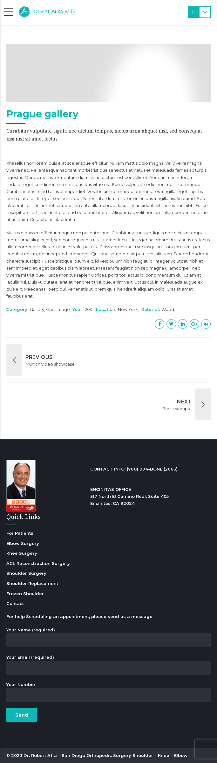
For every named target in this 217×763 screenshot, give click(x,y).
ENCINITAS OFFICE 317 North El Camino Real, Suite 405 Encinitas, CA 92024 (129, 496)
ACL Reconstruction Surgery (38, 563)
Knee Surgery (21, 553)
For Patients (19, 533)
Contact (15, 603)
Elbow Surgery (22, 543)
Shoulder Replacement (32, 583)
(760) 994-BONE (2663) (152, 468)
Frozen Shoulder (25, 593)
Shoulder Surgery (26, 573)
